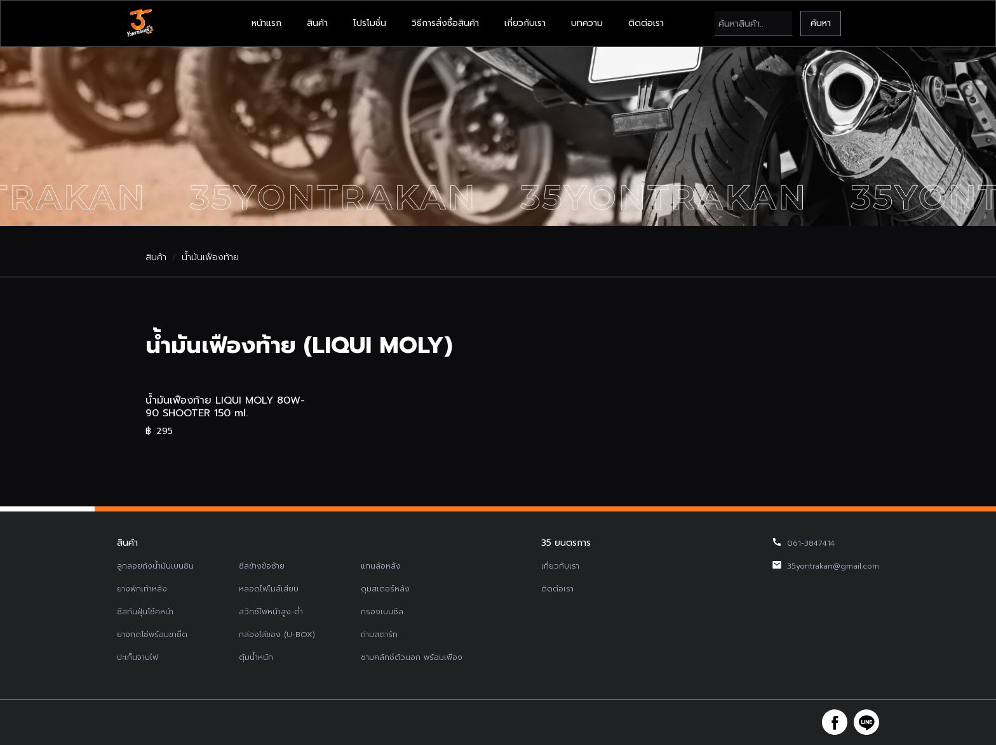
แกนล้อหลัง (381, 566)
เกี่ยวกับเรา (525, 23)
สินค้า (317, 23)
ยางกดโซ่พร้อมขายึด (152, 634)
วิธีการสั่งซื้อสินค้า (445, 23)
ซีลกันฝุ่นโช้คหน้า (145, 611)
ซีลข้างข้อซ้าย (262, 566)
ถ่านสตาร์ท (379, 634)
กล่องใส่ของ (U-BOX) (277, 634)
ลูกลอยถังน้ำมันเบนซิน (155, 566)
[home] (140, 23)
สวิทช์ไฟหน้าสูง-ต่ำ (271, 611)
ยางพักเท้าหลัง (142, 589)
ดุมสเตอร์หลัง (385, 589)
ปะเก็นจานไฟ (137, 657)
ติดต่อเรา (646, 23)
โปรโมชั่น (369, 23)
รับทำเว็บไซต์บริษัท (593, 722)
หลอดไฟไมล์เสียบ (269, 589)
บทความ (587, 23)
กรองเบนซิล (382, 611)
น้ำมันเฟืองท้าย (210, 257)
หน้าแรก (266, 23)
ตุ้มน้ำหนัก (256, 657)
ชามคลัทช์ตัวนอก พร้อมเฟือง (411, 657)
